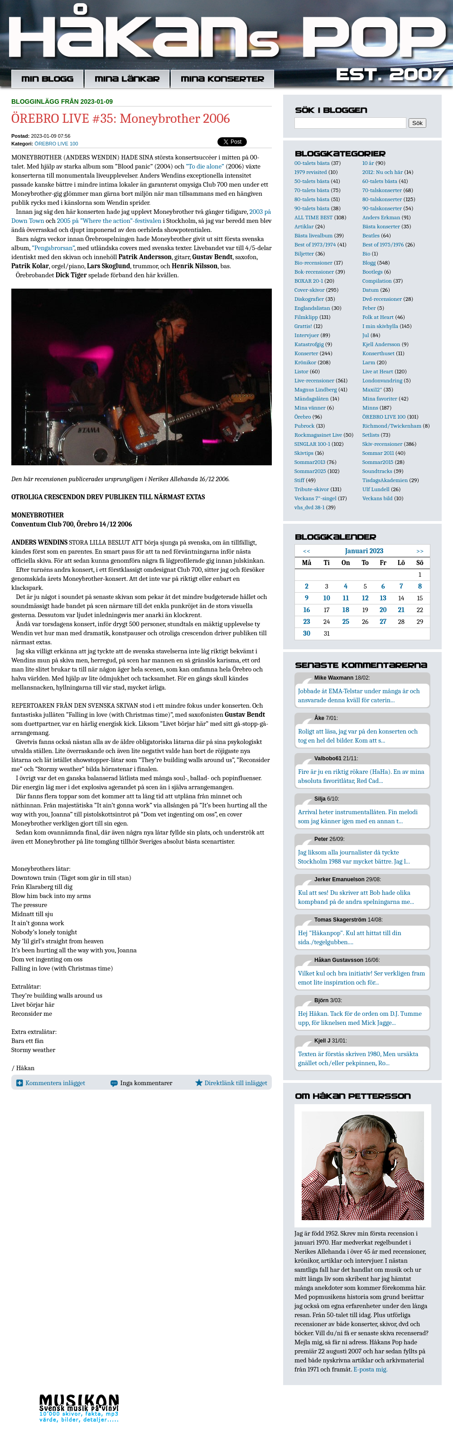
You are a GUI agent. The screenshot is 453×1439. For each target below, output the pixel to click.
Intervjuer (306, 335)
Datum (370, 289)
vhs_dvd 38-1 (309, 507)
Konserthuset (378, 353)
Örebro (302, 416)
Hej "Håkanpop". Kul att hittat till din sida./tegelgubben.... (349, 937)
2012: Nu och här (382, 172)
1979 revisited (310, 172)
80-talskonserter (382, 199)
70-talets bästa (311, 190)
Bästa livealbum (313, 235)
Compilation (377, 280)
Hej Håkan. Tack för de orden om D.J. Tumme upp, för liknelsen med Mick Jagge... (360, 1018)
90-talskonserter (382, 208)
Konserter (306, 353)
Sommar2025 (310, 471)
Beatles (371, 235)
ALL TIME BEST (313, 217)
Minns (370, 407)
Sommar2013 (309, 462)
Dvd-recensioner (382, 298)
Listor (301, 371)
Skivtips (303, 452)
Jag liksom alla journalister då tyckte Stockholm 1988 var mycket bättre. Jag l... (354, 856)
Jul (365, 335)
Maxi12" (372, 389)
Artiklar (303, 226)
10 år (368, 162)
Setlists (370, 434)
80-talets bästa (311, 199)
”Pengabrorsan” (53, 248)
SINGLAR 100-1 (312, 443)
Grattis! (303, 326)
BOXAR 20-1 (308, 280)
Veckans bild (377, 498)
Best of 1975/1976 (383, 244)
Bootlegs (372, 271)
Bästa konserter (381, 226)
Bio (366, 253)
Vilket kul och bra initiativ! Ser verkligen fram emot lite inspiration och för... (361, 977)
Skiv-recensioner (382, 443)
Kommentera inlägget (50, 1083)
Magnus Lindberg (315, 389)
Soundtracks (377, 471)
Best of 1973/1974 (315, 244)
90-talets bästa (311, 208)
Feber (369, 307)
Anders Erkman (381, 217)
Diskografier (309, 298)
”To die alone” (205, 166)
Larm (368, 362)
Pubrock (304, 425)
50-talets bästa (311, 181)
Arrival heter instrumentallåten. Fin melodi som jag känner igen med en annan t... (358, 816)
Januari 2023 (364, 551)
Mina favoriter (379, 398)
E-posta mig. (370, 1369)
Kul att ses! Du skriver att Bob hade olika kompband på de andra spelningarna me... (356, 897)
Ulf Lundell (376, 489)
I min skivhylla (380, 326)
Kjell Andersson (381, 344)
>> (420, 551)
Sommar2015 (377, 462)
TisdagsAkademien (385, 480)
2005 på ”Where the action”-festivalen (109, 221)
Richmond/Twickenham (391, 425)
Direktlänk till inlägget (231, 1083)
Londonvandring (382, 380)
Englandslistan (312, 307)
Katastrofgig (309, 344)
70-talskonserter (382, 190)
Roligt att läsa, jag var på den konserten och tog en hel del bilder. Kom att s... (358, 735)
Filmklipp (306, 317)
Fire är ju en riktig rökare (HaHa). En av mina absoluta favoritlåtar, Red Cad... (361, 776)
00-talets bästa (312, 162)
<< (307, 551)
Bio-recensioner (313, 262)
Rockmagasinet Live (318, 434)
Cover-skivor (309, 289)
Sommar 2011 (378, 452)
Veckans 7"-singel (315, 498)
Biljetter (304, 253)
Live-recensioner (314, 380)
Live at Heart (377, 371)
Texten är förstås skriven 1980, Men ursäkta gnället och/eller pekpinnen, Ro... (358, 1058)
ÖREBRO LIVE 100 (56, 143)
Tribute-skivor (311, 489)
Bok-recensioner (314, 271)
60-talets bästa (379, 181)
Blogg (369, 262)
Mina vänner (310, 407)
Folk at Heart (378, 317)
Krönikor (305, 362)
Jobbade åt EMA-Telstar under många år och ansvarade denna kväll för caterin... (359, 695)
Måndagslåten (311, 398)
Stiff (299, 480)
